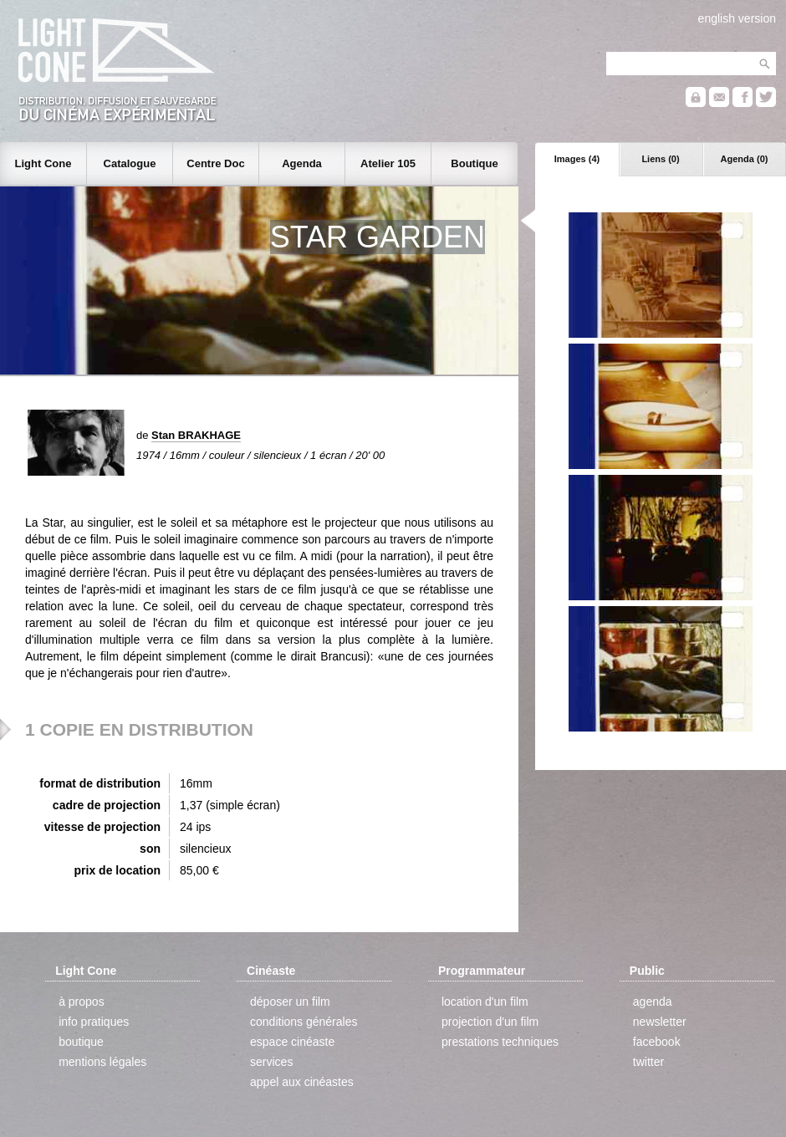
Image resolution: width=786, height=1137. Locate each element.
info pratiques (94, 1021)
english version (737, 18)
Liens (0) (660, 159)
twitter (648, 1061)
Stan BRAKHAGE (196, 435)
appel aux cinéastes (302, 1082)
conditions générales (303, 1021)
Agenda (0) (744, 159)
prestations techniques (500, 1041)
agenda (652, 1001)
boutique (81, 1041)
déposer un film (290, 1001)
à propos (81, 1001)
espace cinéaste (292, 1041)
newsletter (659, 1021)
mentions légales (102, 1061)
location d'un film (484, 1001)
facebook (657, 1041)
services (271, 1061)
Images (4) (577, 159)
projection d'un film (489, 1021)
